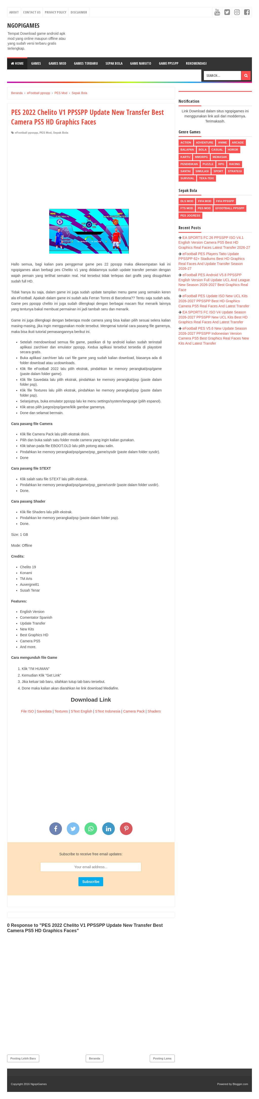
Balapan (187, 149)
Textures (61, 711)
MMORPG (201, 156)
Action (186, 142)
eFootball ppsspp (26, 132)
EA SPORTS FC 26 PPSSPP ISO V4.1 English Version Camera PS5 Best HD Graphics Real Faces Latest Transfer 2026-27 (214, 243)
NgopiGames (23, 25)
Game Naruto (140, 63)
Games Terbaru (86, 63)
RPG (221, 164)
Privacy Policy (55, 12)
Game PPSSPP (168, 63)
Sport (218, 171)
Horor (233, 149)
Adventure (204, 142)
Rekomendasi (196, 63)
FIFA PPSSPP (225, 201)
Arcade (238, 142)
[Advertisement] (91, 172)
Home (17, 63)
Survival (188, 178)
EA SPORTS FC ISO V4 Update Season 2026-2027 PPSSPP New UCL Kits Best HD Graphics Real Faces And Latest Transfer (213, 317)
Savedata (44, 711)
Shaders (154, 711)
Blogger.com (240, 1084)
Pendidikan (189, 164)
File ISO (27, 711)
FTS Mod (187, 208)
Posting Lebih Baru (23, 1058)
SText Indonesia (107, 711)
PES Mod (45, 132)
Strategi (235, 171)
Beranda (94, 1058)
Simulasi (202, 171)
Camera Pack (134, 711)
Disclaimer (79, 12)
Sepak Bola (113, 63)
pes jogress (190, 215)
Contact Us (31, 12)
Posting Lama (162, 1058)
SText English (81, 711)
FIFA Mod (204, 201)
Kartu (185, 156)
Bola (203, 149)
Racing (234, 164)
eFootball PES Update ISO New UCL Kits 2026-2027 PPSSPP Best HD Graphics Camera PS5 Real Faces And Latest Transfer (214, 301)
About (14, 12)
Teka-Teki (206, 178)
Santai (186, 171)
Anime (222, 142)
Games (36, 63)
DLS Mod (187, 201)
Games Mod (57, 63)
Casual (217, 149)
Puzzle (208, 164)
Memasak (220, 156)
